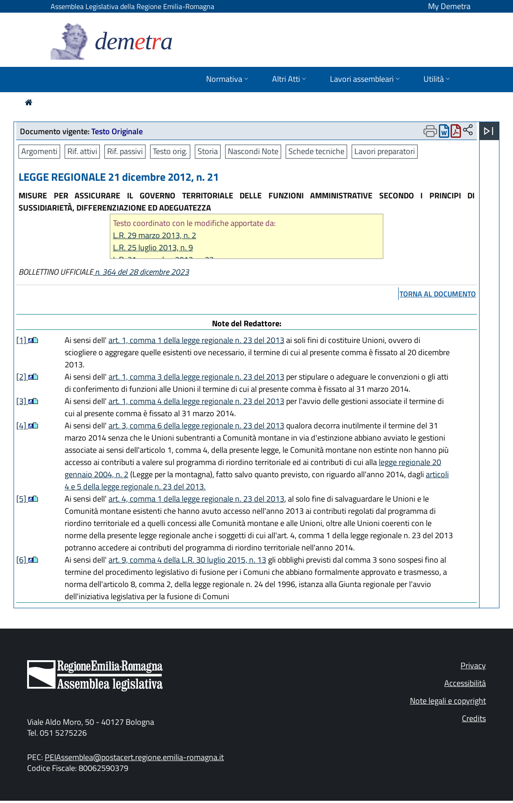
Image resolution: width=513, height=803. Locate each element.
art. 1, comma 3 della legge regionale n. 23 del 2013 (196, 377)
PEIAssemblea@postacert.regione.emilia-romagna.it (134, 757)
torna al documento (438, 293)
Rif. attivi (82, 151)
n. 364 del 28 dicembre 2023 (141, 272)
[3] (22, 401)
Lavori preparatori (384, 151)
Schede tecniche (316, 151)
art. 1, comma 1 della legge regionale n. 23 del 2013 (196, 340)
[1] (22, 340)
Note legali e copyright (448, 701)
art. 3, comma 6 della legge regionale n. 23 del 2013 (196, 425)
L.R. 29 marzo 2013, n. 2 (154, 235)
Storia (208, 151)
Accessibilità (465, 683)
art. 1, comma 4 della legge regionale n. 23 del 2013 (196, 401)
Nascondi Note (253, 151)
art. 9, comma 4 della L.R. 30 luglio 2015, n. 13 (187, 560)
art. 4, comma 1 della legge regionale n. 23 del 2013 (196, 499)
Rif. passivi (125, 151)
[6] (22, 560)
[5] (22, 499)
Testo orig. (170, 151)
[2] (22, 377)
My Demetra (449, 6)
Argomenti (39, 151)
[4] (22, 425)
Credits (474, 718)
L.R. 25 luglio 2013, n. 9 (153, 247)
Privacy (473, 665)
